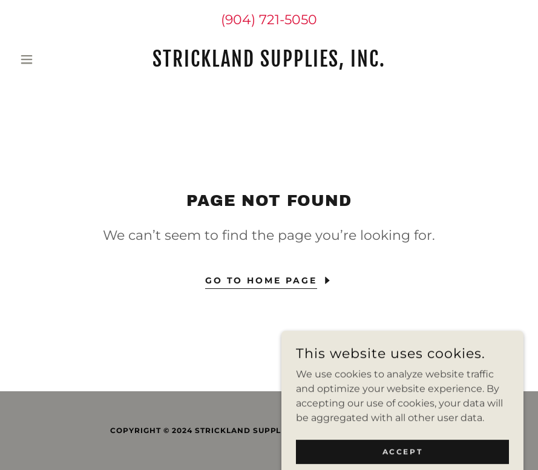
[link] (269, 63)
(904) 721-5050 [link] (269, 20)
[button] (53, 59)
